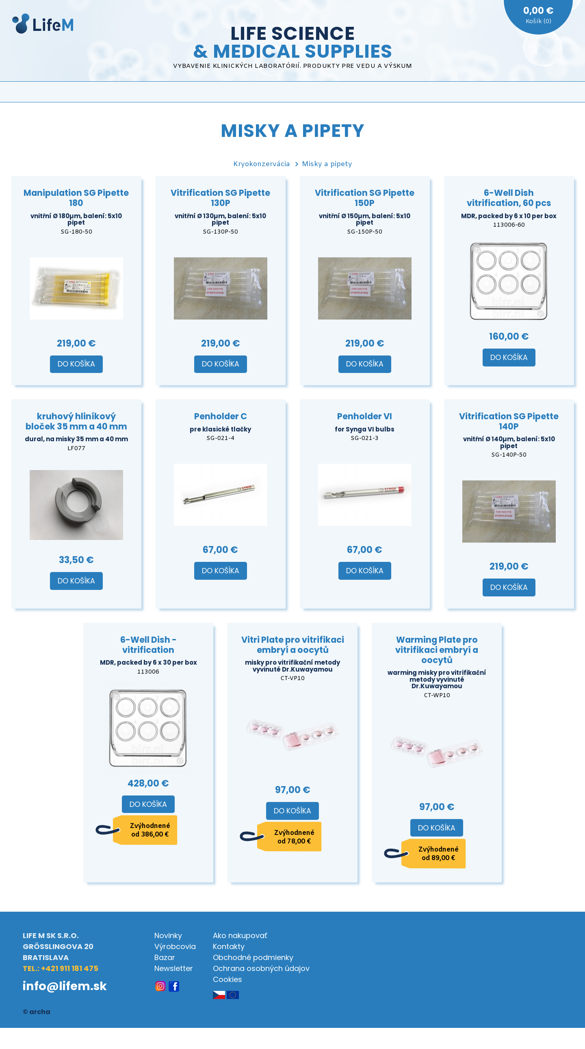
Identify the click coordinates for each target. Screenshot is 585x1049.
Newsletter (173, 968)
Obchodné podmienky (253, 957)
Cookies (227, 979)
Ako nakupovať (240, 935)
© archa (36, 1011)
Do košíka (76, 364)
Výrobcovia (175, 946)
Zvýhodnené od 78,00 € (294, 837)
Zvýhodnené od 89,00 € (438, 854)
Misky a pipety (327, 164)
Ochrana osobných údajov (261, 968)
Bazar (164, 957)
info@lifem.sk (65, 986)
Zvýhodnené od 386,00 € (150, 830)
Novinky (168, 935)
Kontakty (229, 946)
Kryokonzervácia (261, 164)
